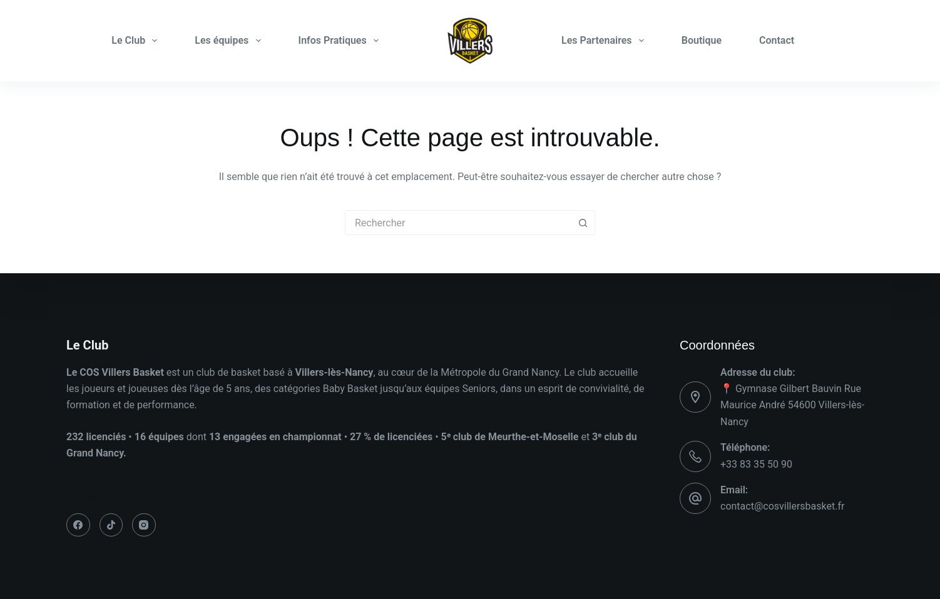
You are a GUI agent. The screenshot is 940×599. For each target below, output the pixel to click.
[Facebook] (78, 525)
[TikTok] (111, 525)
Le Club (136, 40)
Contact (776, 40)
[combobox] (458, 222)
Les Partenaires (605, 40)
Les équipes (230, 40)
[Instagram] (144, 525)
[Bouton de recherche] (583, 222)
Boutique (702, 40)
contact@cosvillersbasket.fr (782, 506)
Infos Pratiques (341, 40)
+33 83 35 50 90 (756, 464)
